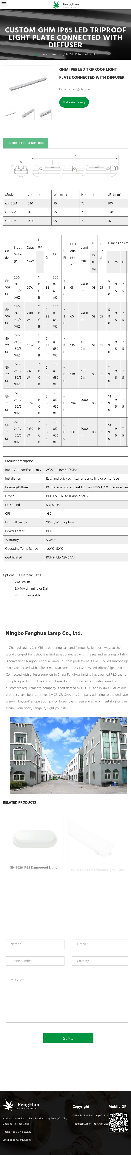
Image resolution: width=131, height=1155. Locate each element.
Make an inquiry (74, 102)
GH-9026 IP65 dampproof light (33, 870)
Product (57, 54)
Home (43, 54)
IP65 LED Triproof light (80, 54)
